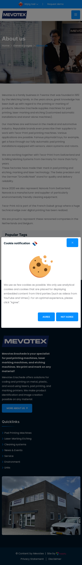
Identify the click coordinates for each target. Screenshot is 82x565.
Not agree (67, 316)
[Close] (72, 242)
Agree (46, 316)
